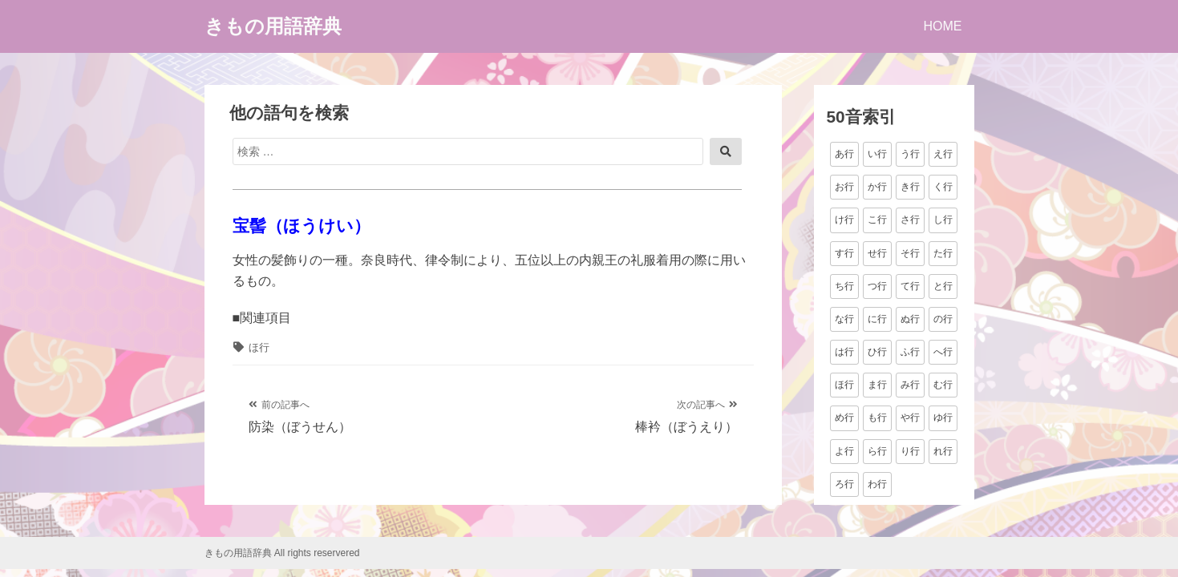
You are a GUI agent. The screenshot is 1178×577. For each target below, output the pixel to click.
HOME (943, 26)
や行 (910, 417)
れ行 (943, 451)
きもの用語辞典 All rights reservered (282, 553)
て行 (910, 286)
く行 (943, 186)
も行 (877, 417)
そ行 (910, 253)
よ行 (844, 451)
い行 (877, 153)
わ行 (877, 484)
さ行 (910, 219)
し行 (943, 219)
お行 (844, 186)
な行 (844, 319)
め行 (844, 417)
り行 (910, 451)
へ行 (943, 351)
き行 (910, 186)
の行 (943, 319)
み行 (910, 384)
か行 (877, 186)
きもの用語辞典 (273, 26)
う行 (910, 153)
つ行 (877, 286)
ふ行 (910, 351)
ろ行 (844, 484)
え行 (943, 153)
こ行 (877, 219)
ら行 (877, 451)
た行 (943, 253)
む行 (943, 384)
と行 (943, 286)
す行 (844, 253)
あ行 (844, 153)
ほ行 (259, 347)
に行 (877, 319)
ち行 (844, 286)
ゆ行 (943, 417)
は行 (844, 351)
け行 (844, 219)
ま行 (877, 384)
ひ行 (877, 351)
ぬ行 (910, 319)
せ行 (877, 253)
